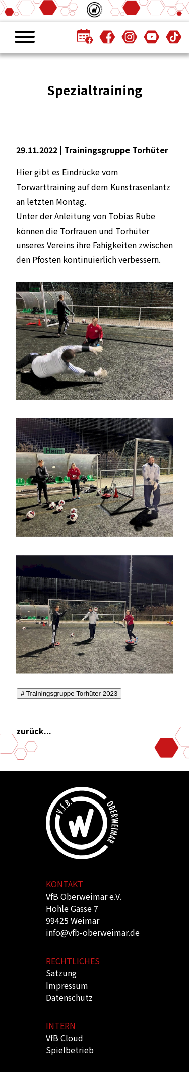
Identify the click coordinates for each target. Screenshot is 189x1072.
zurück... (33, 731)
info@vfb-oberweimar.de (93, 932)
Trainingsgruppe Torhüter (116, 150)
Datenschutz (69, 997)
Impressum (67, 985)
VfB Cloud (64, 1038)
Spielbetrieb (70, 1050)
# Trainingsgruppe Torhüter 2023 (69, 693)
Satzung (61, 973)
